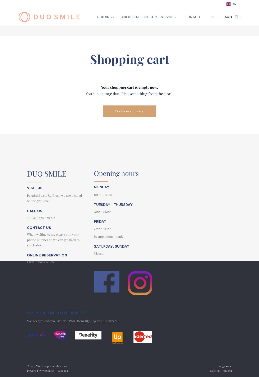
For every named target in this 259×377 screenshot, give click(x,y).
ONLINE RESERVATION (47, 255)
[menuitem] (104, 17)
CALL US (34, 211)
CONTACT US (39, 227)
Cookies (63, 370)
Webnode (48, 370)
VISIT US (34, 188)
